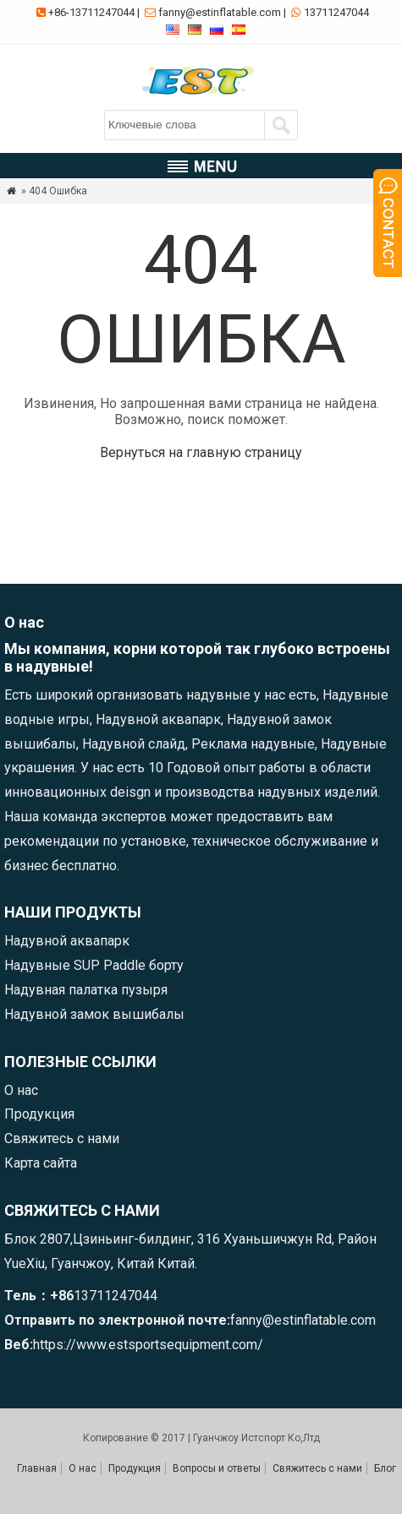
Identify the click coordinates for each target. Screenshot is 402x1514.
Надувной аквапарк (66, 941)
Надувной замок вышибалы (94, 1014)
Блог (385, 1468)
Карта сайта (40, 1163)
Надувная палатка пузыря (86, 990)
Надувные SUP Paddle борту (94, 965)
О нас (21, 1090)
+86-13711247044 (91, 12)
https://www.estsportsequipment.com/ (148, 1345)
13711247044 (336, 12)
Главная (37, 1468)
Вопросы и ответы (217, 1468)
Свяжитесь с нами (61, 1138)
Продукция (39, 1114)
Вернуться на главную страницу (201, 452)
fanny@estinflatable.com (219, 12)
